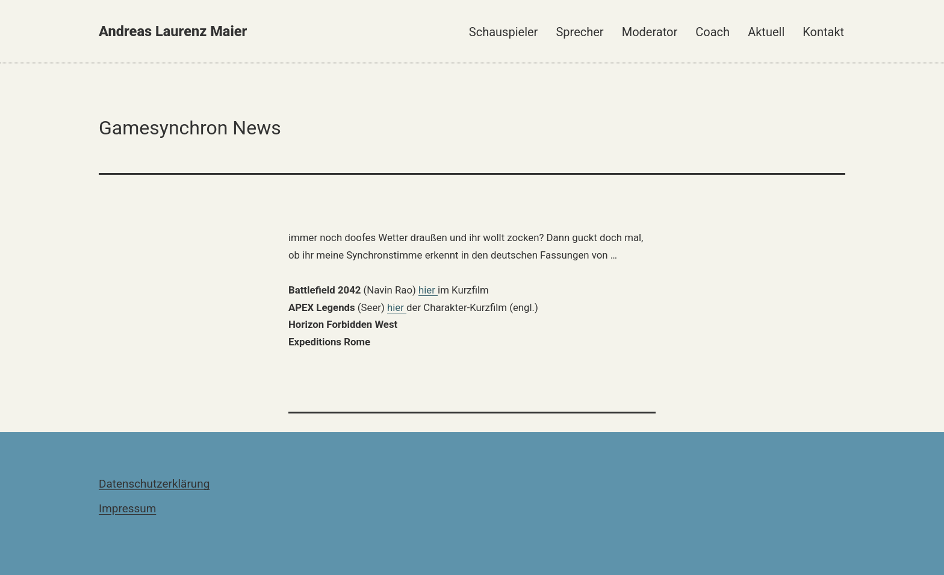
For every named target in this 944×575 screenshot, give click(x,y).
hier (428, 290)
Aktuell (766, 32)
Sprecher (579, 32)
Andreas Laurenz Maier (173, 31)
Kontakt (823, 32)
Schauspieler (503, 32)
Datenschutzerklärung (154, 484)
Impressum (127, 508)
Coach (712, 32)
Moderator (650, 32)
